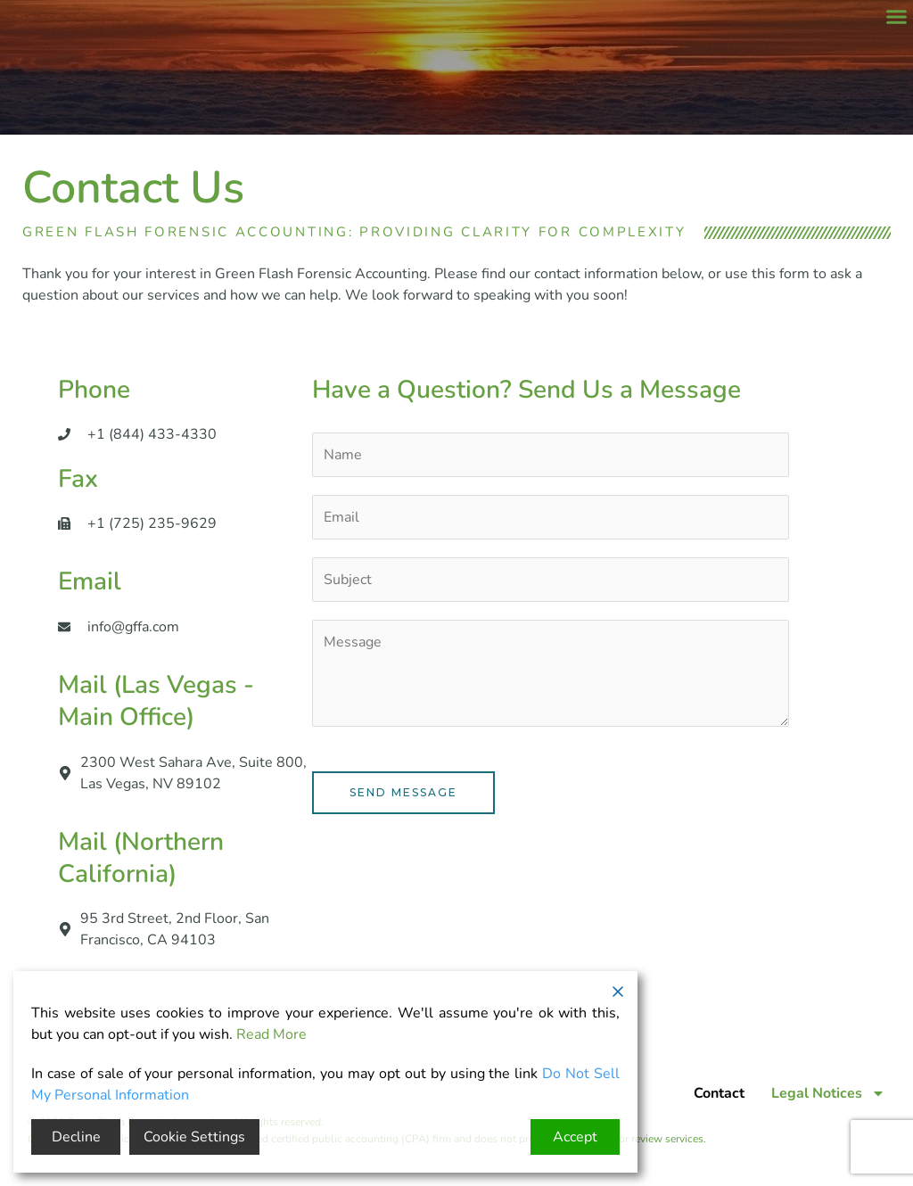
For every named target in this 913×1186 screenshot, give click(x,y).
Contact (719, 1093)
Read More (271, 1034)
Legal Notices (828, 1093)
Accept (575, 1137)
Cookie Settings (194, 1137)
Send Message (403, 792)
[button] (897, 17)
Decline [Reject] (76, 1137)
